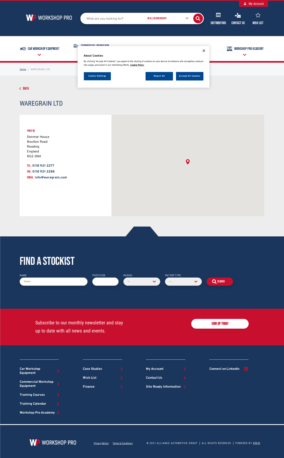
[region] (143, 67)
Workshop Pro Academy (245, 48)
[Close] (203, 50)
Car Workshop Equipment (39, 48)
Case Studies (92, 369)
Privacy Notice (101, 443)
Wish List (258, 18)
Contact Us (238, 18)
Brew (256, 443)
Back (26, 88)
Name (23, 275)
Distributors (218, 18)
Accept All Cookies (189, 76)
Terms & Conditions (122, 443)
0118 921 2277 (43, 166)
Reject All (159, 76)
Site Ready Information (163, 387)
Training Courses (32, 395)
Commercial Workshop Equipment (36, 384)
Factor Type (173, 275)
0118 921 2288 (43, 172)
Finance (89, 387)
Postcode (98, 275)
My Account (253, 4)
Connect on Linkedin (228, 369)
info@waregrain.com (51, 178)
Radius (127, 275)
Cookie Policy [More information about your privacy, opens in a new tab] (137, 65)
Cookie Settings (97, 76)
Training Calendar (33, 404)
